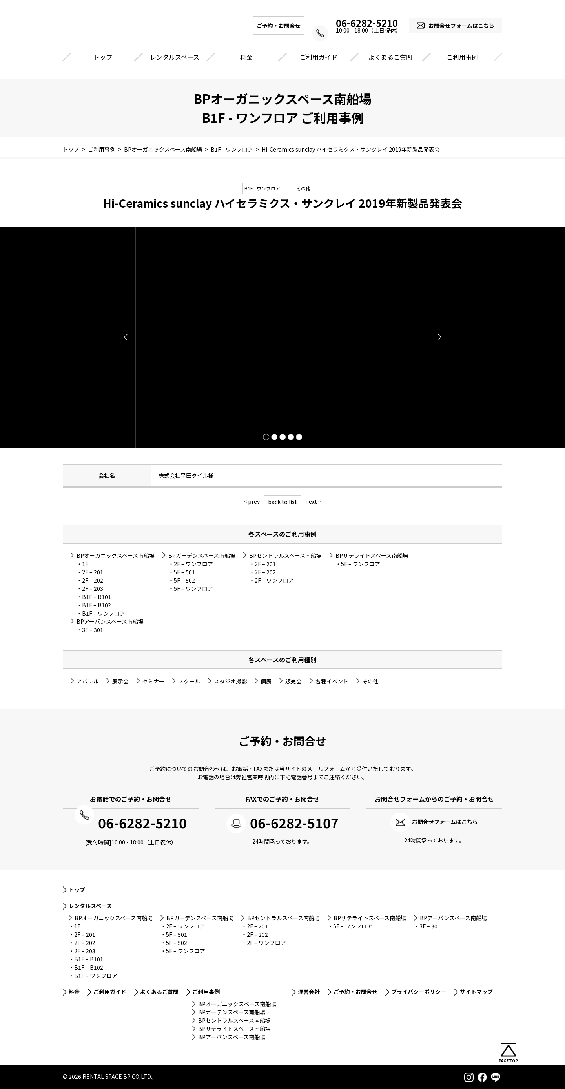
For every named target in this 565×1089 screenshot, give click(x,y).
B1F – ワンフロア (103, 613)
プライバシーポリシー (418, 991)
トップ (102, 57)
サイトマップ (476, 991)
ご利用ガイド (318, 57)
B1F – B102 (96, 605)
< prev (252, 501)
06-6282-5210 (361, 22)
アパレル (87, 681)
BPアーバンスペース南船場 (110, 621)
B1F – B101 (96, 597)
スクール (189, 681)
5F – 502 (184, 580)
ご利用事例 (462, 57)
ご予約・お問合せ (355, 991)
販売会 (293, 681)
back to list (282, 502)
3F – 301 (92, 630)
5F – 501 (184, 572)
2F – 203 (92, 588)
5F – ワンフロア (193, 588)
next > (313, 501)
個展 (266, 681)
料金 (246, 57)
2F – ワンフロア (193, 564)
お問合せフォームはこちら (461, 25)
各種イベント (331, 681)
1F (85, 564)
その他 (303, 188)
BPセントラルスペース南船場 (285, 555)
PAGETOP (508, 1060)
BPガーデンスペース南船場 (201, 555)
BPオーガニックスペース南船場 (116, 555)
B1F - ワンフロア (262, 188)
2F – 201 (92, 572)
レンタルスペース (174, 57)
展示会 (120, 681)
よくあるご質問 (390, 57)
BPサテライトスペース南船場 (371, 555)
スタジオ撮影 (230, 681)
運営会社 (309, 991)
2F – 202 (92, 580)
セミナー (153, 681)
